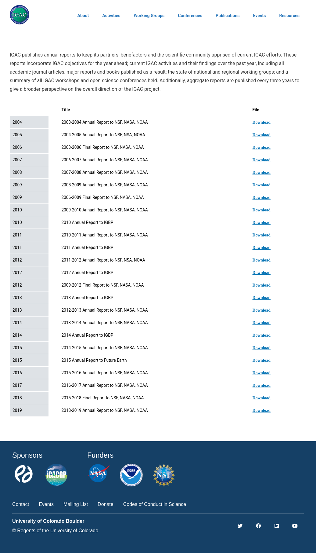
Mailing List (75, 504)
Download (262, 122)
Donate (105, 504)
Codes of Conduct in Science (154, 504)
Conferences (190, 15)
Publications (227, 15)
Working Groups (149, 15)
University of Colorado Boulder (48, 521)
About (83, 15)
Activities (111, 15)
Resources (289, 15)
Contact (20, 504)
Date (20, 109)
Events (259, 15)
